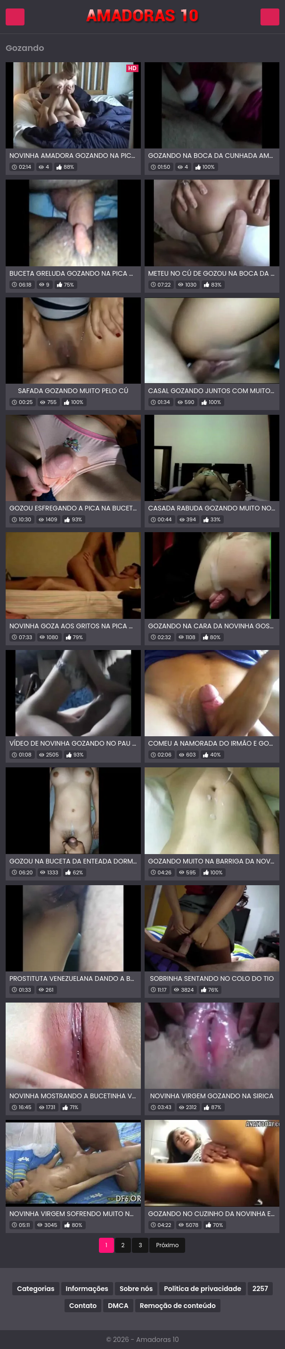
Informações (87, 1288)
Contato (83, 1305)
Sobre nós (136, 1288)
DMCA (118, 1305)
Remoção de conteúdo (178, 1305)
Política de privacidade (202, 1288)
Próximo (167, 1245)
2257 (260, 1288)
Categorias (35, 1288)
